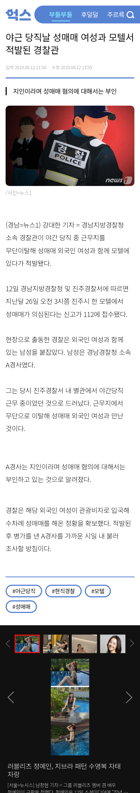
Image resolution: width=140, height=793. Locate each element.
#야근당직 (23, 591)
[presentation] (8, 644)
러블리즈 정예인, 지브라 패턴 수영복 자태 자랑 (64, 770)
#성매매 (21, 606)
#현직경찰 (63, 591)
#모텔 (98, 591)
